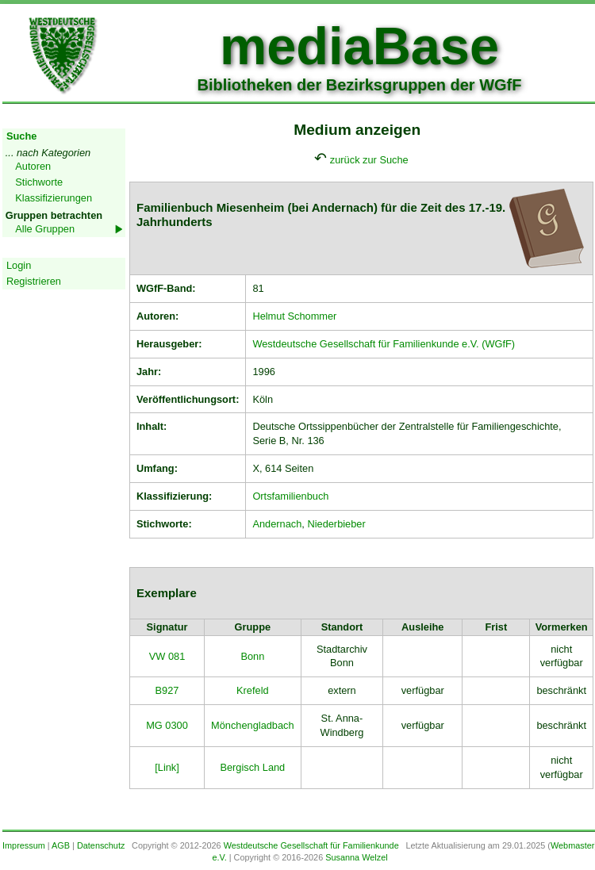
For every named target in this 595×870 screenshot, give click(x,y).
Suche (21, 136)
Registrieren (33, 281)
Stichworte (39, 182)
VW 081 (167, 656)
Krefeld (252, 690)
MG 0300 (167, 725)
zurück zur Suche (369, 160)
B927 (167, 690)
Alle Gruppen (45, 229)
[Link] (167, 767)
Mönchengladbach (252, 725)
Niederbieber (336, 524)
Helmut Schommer (294, 316)
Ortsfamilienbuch (290, 496)
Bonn (252, 656)
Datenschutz (101, 845)
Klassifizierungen (53, 198)
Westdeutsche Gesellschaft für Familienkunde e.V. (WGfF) (383, 344)
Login (18, 265)
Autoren (33, 166)
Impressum (23, 845)
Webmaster (572, 845)
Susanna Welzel (356, 857)
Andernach (276, 524)
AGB (61, 845)
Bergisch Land (252, 767)
